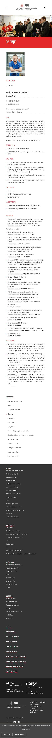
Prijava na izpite (11, 497)
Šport (7, 574)
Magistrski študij (11, 477)
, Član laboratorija (24, 205)
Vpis (7, 500)
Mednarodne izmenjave (13, 484)
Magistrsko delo (13, 191)
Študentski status (12, 487)
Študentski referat (12, 517)
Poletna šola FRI (11, 602)
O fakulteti (10, 396)
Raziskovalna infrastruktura (15, 537)
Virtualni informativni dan (14, 471)
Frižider (8, 608)
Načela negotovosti (14, 197)
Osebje (10, 414)
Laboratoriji (9, 528)
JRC (7, 547)
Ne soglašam (19, 735)
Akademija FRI (11, 598)
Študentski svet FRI (12, 568)
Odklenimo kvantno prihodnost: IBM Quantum (21, 554)
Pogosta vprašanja (12, 504)
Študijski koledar (11, 490)
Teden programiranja (12, 605)
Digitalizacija (10, 544)
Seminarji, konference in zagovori (17, 534)
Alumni (8, 588)
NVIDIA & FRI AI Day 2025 (14, 551)
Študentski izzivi (11, 584)
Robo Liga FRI (10, 581)
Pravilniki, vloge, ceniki (13, 494)
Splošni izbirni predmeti (14, 507)
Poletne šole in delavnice (14, 565)
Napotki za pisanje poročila (15, 510)
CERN (7, 541)
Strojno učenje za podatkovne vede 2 (19, 194)
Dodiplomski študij (12, 474)
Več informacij (26, 729)
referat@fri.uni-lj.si (35, 693)
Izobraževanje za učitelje (14, 612)
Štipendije (9, 513)
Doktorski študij (11, 481)
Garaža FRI (9, 618)
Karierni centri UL (11, 571)
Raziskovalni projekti (13, 531)
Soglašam (6, 735)
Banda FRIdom (10, 578)
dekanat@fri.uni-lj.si (15, 691)
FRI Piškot (9, 615)
